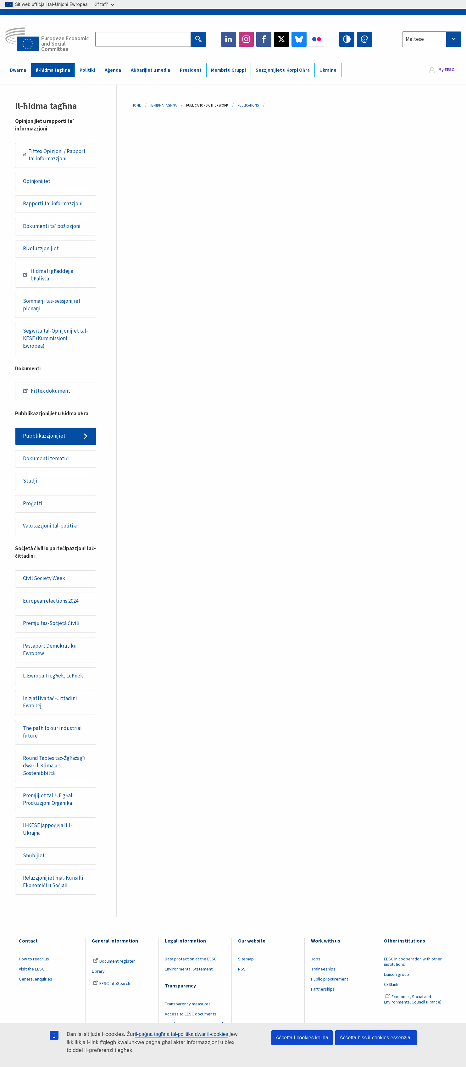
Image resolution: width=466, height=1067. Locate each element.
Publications (248, 105)
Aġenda (113, 70)
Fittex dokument (46, 391)
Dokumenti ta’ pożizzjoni (51, 226)
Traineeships (323, 969)
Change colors (364, 39)
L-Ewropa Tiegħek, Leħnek (53, 676)
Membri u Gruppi (228, 70)
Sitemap (246, 959)
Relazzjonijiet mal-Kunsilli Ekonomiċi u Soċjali (53, 881)
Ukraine (327, 70)
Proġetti (32, 503)
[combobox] (431, 39)
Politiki (87, 70)
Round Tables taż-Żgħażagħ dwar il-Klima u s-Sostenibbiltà (54, 766)
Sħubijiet (34, 856)
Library (98, 971)
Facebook (263, 39)
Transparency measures (188, 1004)
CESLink (391, 984)
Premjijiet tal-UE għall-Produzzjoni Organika (49, 799)
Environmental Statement (189, 969)
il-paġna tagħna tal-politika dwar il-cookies (181, 1034)
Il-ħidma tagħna (53, 70)
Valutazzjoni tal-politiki (50, 526)
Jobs (315, 959)
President (191, 70)
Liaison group (396, 974)
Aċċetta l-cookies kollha (302, 1037)
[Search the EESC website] (143, 39)
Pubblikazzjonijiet (44, 436)
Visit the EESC (31, 969)
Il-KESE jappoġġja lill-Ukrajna (47, 829)
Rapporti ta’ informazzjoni (53, 203)
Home (136, 105)
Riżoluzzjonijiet (41, 248)
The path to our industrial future (52, 732)
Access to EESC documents (190, 1014)
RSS (242, 969)
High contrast (346, 39)
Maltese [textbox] (415, 39)
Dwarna (18, 70)
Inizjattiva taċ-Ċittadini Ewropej (50, 702)
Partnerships (323, 989)
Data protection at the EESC (191, 959)
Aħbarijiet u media (150, 70)
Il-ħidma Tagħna (163, 105)
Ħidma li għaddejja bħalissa (48, 275)
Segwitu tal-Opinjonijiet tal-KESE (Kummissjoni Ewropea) (55, 338)
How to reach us (34, 959)
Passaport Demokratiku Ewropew (50, 649)
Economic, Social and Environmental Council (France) (413, 999)
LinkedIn (228, 39)
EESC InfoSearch (111, 984)
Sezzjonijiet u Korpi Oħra (283, 70)
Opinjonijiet (36, 181)
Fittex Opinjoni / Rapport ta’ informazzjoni (54, 155)
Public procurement (329, 979)
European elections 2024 (50, 601)
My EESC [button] (446, 70)
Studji (30, 481)
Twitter (281, 39)
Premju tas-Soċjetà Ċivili (51, 623)
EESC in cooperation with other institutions (413, 962)
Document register (114, 961)
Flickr (316, 39)
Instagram (246, 39)
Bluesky (299, 39)
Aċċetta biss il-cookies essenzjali (376, 1037)
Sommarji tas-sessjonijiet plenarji (51, 304)
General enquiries (35, 979)
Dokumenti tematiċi (46, 458)
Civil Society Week (44, 578)
